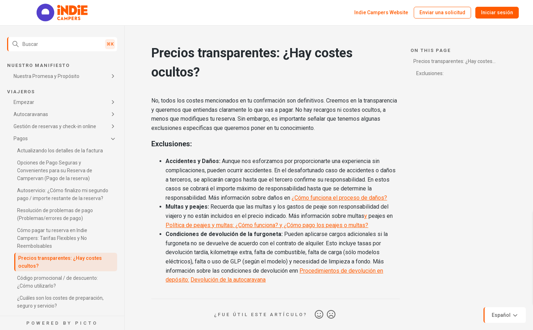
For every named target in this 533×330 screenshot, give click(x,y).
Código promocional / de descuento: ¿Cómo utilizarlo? (57, 282)
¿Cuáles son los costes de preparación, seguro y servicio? (60, 302)
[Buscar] (62, 44)
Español (505, 315)
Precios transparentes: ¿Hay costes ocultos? (60, 262)
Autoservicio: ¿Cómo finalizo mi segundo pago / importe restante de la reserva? (62, 194)
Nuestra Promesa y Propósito (46, 76)
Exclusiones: (430, 73)
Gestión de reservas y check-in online (55, 126)
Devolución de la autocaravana (228, 279)
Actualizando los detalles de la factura (60, 150)
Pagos (21, 138)
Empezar (24, 102)
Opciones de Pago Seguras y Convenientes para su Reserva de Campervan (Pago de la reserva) (54, 170)
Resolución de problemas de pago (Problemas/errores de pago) (55, 214)
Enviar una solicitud (442, 12)
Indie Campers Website (381, 12)
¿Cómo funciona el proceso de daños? (339, 197)
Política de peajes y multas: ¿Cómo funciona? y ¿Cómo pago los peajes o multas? (267, 225)
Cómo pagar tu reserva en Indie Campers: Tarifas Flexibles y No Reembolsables (52, 238)
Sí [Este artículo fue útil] (319, 315)
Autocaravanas (31, 114)
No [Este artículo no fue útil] (331, 315)
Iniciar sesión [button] (497, 12)
